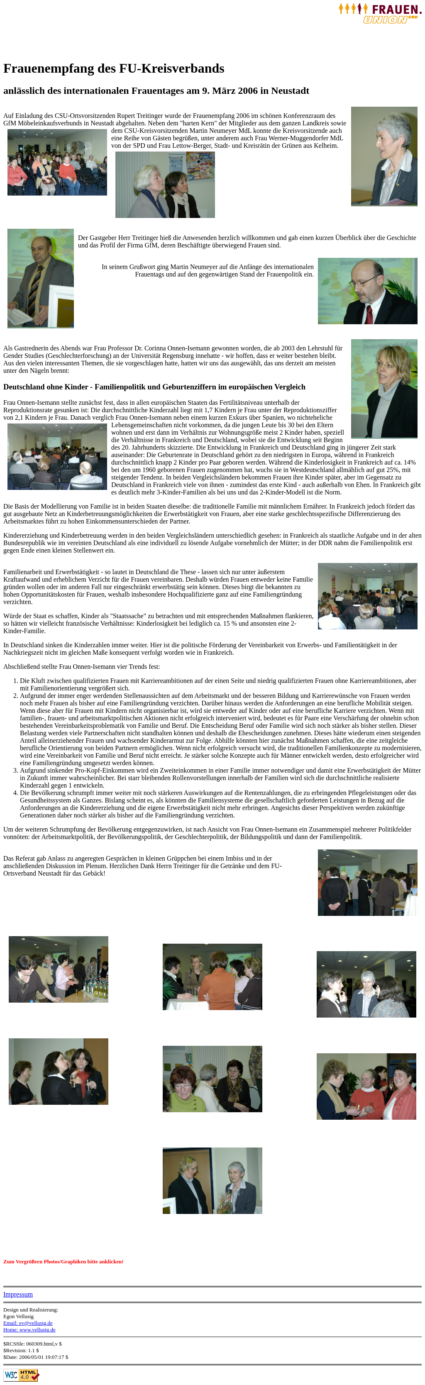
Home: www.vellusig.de (29, 1329)
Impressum (18, 1294)
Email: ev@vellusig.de (28, 1323)
